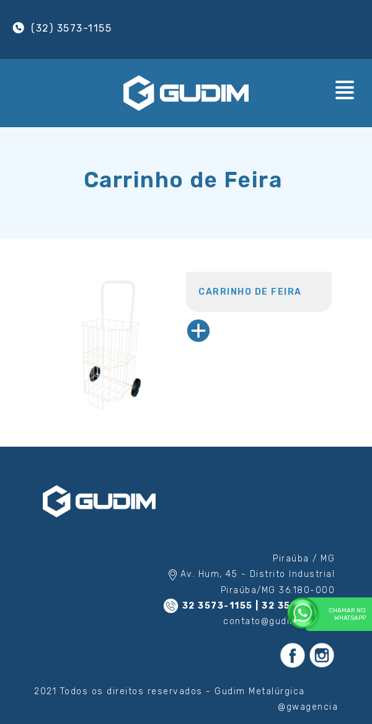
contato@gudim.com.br (279, 621)
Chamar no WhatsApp (336, 613)
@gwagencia (308, 707)
